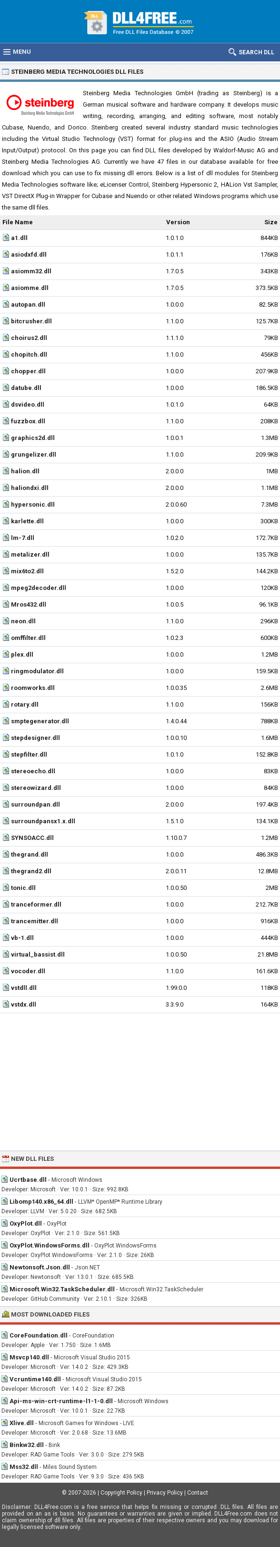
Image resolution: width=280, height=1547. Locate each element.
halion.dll (25, 471)
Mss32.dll (24, 1466)
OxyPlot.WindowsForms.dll (50, 1245)
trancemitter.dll (34, 921)
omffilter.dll (28, 637)
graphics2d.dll (33, 437)
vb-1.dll (22, 937)
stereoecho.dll (33, 771)
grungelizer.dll (33, 454)
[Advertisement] (140, 1081)
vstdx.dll (23, 1004)
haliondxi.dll (30, 487)
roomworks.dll (33, 687)
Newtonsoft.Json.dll (40, 1267)
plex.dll (22, 654)
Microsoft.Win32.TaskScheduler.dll (62, 1289)
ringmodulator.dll (37, 671)
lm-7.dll (22, 537)
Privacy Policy (165, 1492)
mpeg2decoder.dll (38, 587)
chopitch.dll (29, 354)
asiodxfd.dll (29, 254)
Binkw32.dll (27, 1444)
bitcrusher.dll (31, 321)
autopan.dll (28, 304)
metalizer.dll (30, 554)
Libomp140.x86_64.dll (41, 1201)
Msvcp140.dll (29, 1357)
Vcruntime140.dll (35, 1379)
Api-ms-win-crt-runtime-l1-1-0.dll (61, 1401)
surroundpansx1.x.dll (43, 821)
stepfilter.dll (29, 754)
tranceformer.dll (36, 904)
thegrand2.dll (31, 871)
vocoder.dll (28, 971)
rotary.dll (25, 704)
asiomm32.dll (31, 271)
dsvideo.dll (27, 404)
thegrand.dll (29, 854)
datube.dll (26, 387)
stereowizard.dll (36, 787)
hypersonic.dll (33, 504)
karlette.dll (27, 521)
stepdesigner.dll (35, 737)
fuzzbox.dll (28, 421)
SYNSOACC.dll (32, 837)
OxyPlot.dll (26, 1223)
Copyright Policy (121, 1492)
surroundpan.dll (35, 804)
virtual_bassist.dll (38, 954)
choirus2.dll (29, 337)
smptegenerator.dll (40, 721)
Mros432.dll (28, 604)
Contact (197, 1492)
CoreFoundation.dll (39, 1335)
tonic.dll (23, 887)
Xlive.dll (22, 1423)
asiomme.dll (30, 287)
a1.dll (19, 237)
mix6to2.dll (27, 571)
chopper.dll (28, 371)
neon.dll (23, 621)
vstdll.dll (24, 987)
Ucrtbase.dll (28, 1179)
